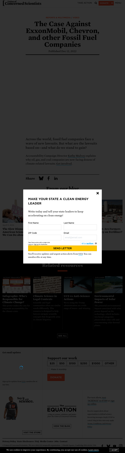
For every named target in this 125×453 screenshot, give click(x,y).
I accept (114, 450)
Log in (30, 244)
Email (80, 236)
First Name (44, 226)
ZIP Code (44, 236)
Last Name (80, 226)
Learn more (93, 450)
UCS (80, 254)
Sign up (36, 244)
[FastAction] (87, 243)
